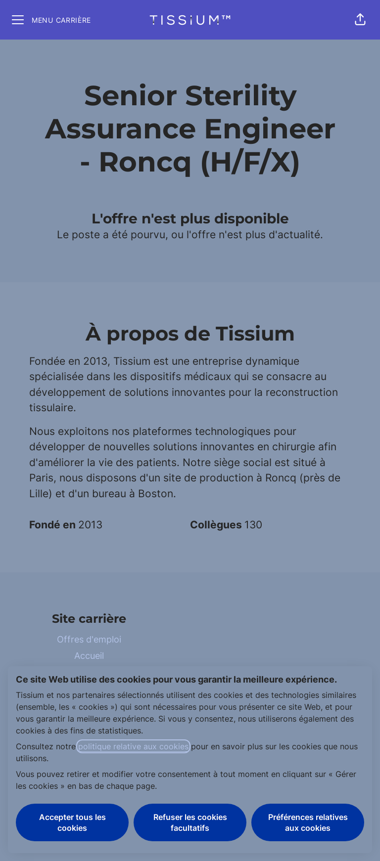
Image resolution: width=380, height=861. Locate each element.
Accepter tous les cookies (72, 822)
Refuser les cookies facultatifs (190, 822)
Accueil (89, 655)
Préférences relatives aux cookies (308, 822)
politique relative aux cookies (133, 746)
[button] (360, 20)
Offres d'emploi (89, 639)
